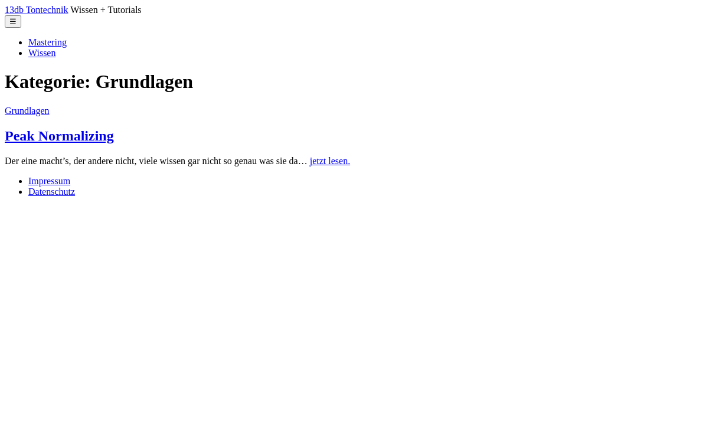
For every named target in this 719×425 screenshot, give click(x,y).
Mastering (47, 42)
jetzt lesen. (330, 161)
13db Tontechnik (36, 10)
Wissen (41, 53)
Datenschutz (51, 192)
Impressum (49, 181)
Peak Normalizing (59, 135)
